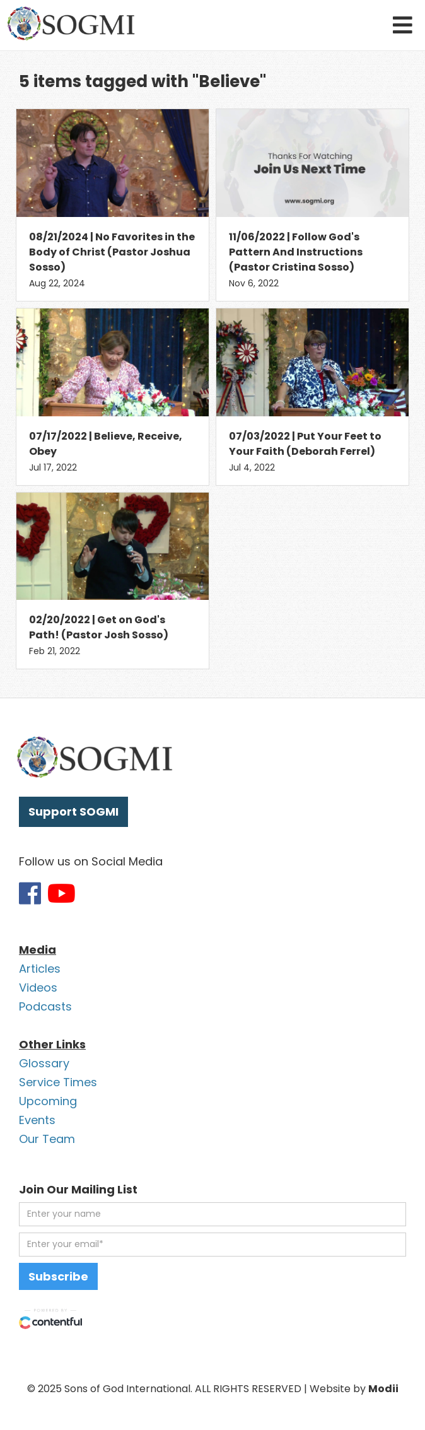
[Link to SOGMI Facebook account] (30, 893)
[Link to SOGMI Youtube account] (61, 893)
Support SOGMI (73, 811)
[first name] (212, 1214)
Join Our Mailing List (78, 1189)
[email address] (212, 1245)
